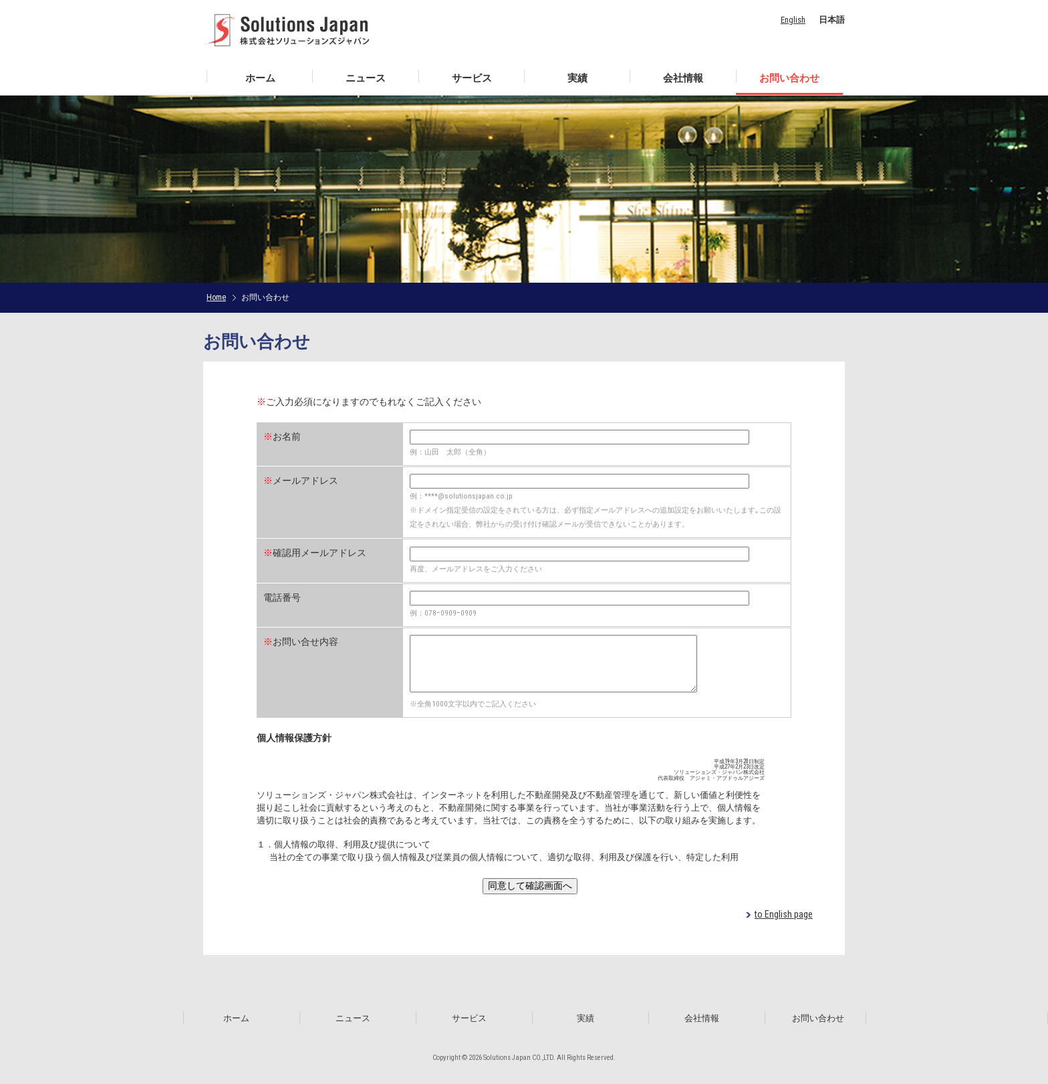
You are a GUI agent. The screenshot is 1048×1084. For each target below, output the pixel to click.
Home (216, 297)
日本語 (832, 20)
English (793, 20)
